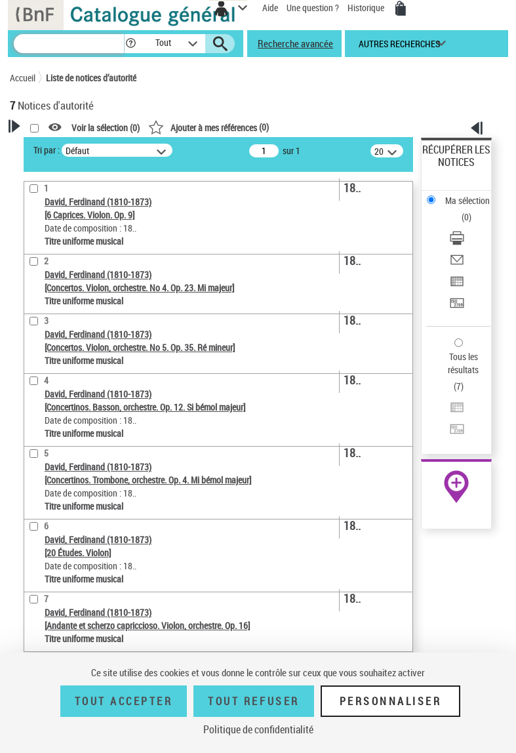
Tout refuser (253, 701)
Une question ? (313, 7)
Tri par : (46, 150)
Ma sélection (467, 200)
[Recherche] (69, 43)
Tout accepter (124, 701)
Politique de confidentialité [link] (258, 729)
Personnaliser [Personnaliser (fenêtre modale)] (391, 701)
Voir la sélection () (105, 127)
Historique (366, 7)
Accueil (22, 77)
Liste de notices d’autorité (91, 77)
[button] (131, 43)
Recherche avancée (295, 43)
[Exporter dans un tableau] (457, 285)
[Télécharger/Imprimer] (457, 242)
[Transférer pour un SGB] (457, 307)
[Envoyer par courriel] (457, 264)
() (208, 127)
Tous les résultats (463, 363)
